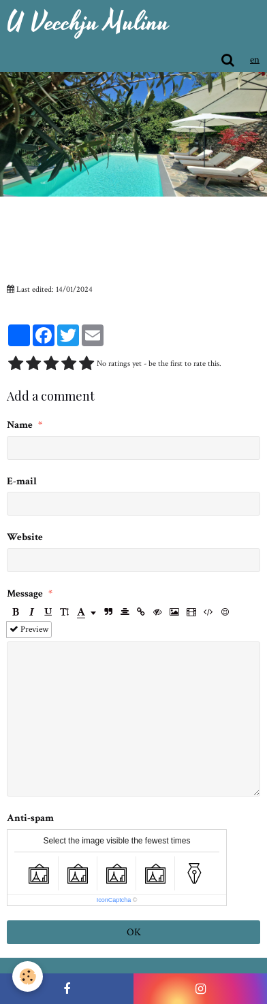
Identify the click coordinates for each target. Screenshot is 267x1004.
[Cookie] (27, 976)
